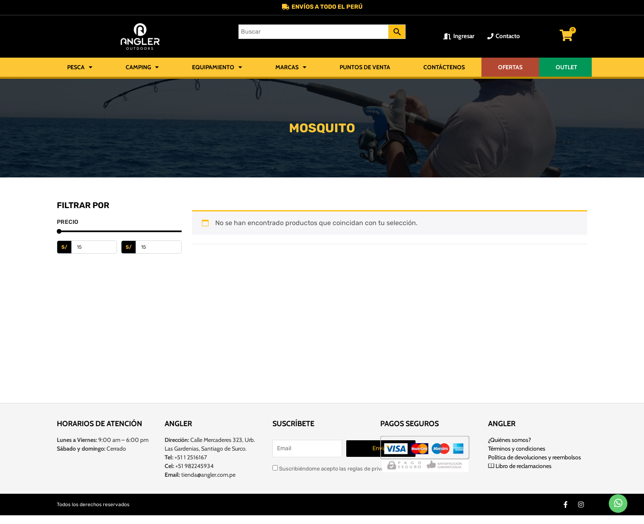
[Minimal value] (119, 232)
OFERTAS (510, 68)
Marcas (290, 68)
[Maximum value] (158, 248)
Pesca (79, 68)
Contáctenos (444, 68)
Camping (142, 68)
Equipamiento (217, 68)
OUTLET (566, 68)
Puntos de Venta (365, 68)
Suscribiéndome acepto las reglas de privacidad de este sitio (350, 467)
